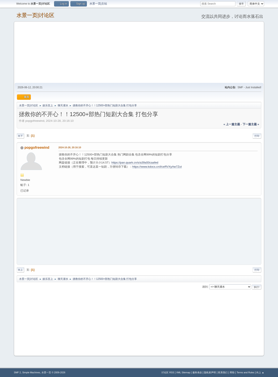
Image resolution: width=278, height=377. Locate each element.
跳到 (205, 286)
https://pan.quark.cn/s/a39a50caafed (134, 162)
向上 (20, 270)
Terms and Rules (245, 372)
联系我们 (223, 372)
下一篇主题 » (251, 124)
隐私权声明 (210, 372)
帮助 (232, 372)
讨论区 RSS (167, 372)
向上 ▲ (260, 372)
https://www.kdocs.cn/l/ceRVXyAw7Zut (157, 166)
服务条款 (197, 372)
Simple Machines (31, 372)
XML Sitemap (183, 372)
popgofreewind (36, 147)
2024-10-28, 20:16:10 (69, 147)
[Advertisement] (139, 52)
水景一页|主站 (98, 3)
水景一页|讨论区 (35, 15)
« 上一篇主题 (231, 124)
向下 (20, 136)
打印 (257, 136)
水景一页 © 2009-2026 (53, 372)
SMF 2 (17, 372)
